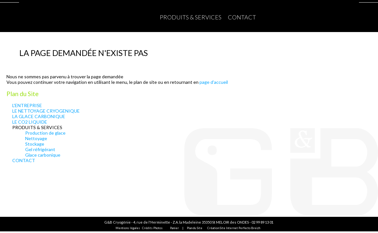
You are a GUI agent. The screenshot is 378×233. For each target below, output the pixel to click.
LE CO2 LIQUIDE (29, 122)
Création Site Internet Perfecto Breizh (233, 228)
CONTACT (242, 17)
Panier (174, 228)
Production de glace (45, 133)
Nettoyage (36, 138)
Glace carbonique (42, 155)
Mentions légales (128, 228)
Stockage (34, 144)
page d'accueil (213, 82)
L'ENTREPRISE (27, 105)
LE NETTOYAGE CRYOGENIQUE (46, 111)
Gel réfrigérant (40, 149)
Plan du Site (194, 228)
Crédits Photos (152, 228)
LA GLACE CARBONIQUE (38, 116)
